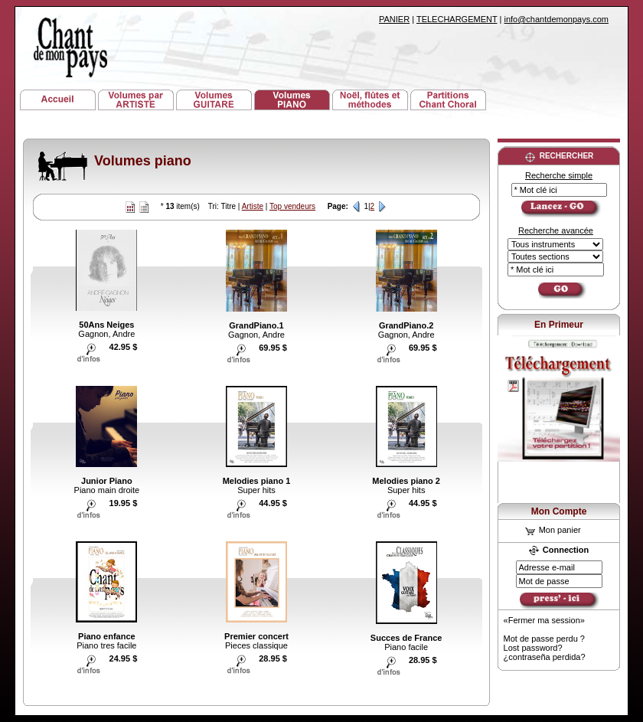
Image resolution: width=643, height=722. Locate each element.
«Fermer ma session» (544, 620)
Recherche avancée (555, 230)
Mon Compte (559, 511)
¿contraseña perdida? (545, 657)
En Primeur (558, 324)
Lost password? (533, 647)
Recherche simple (558, 175)
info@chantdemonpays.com (556, 19)
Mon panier (553, 529)
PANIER (394, 19)
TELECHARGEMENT (457, 19)
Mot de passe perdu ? (544, 638)
